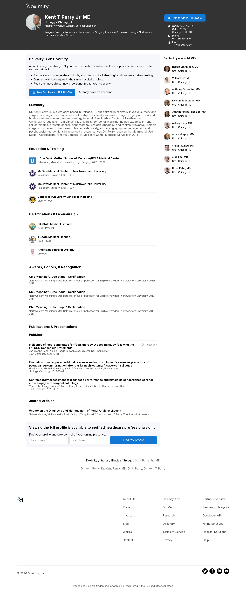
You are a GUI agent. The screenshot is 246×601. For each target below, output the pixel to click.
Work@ (127, 532)
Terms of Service (174, 532)
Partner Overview (214, 499)
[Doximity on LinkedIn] (219, 572)
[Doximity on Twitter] (205, 572)
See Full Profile (52, 93)
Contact (128, 540)
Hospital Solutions (214, 532)
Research (169, 516)
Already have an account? (96, 92)
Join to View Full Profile (185, 18)
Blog (126, 524)
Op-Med (168, 508)
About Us (129, 499)
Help (206, 540)
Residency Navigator (216, 508)
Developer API (212, 516)
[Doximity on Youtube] (226, 572)
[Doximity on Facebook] (212, 572)
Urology (55, 22)
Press (126, 508)
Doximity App (171, 499)
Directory (169, 524)
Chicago (68, 22)
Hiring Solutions (213, 524)
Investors (129, 516)
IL (77, 22)
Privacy (167, 540)
